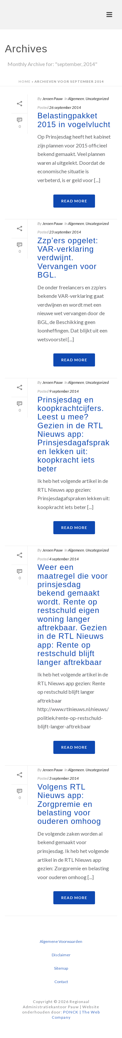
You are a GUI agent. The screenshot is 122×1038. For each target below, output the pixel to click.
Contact (61, 981)
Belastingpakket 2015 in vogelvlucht (73, 119)
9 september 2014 (64, 391)
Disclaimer (61, 954)
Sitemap (61, 968)
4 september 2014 (64, 558)
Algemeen (76, 98)
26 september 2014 (65, 107)
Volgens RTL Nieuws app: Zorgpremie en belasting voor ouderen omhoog (69, 804)
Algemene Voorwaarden (61, 941)
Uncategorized (97, 98)
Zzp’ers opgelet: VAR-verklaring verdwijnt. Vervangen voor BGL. (67, 258)
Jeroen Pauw (52, 98)
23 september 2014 (65, 232)
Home (25, 81)
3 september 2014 (64, 778)
